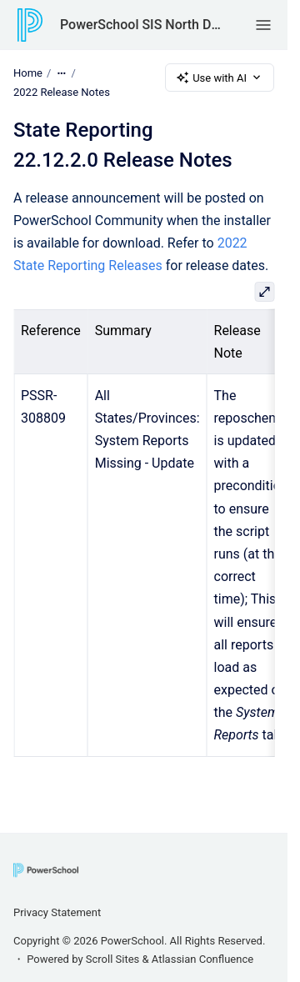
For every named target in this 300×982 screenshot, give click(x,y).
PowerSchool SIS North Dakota (141, 25)
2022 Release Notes (61, 92)
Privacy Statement (57, 912)
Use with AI (219, 77)
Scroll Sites (113, 959)
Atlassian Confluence (202, 959)
